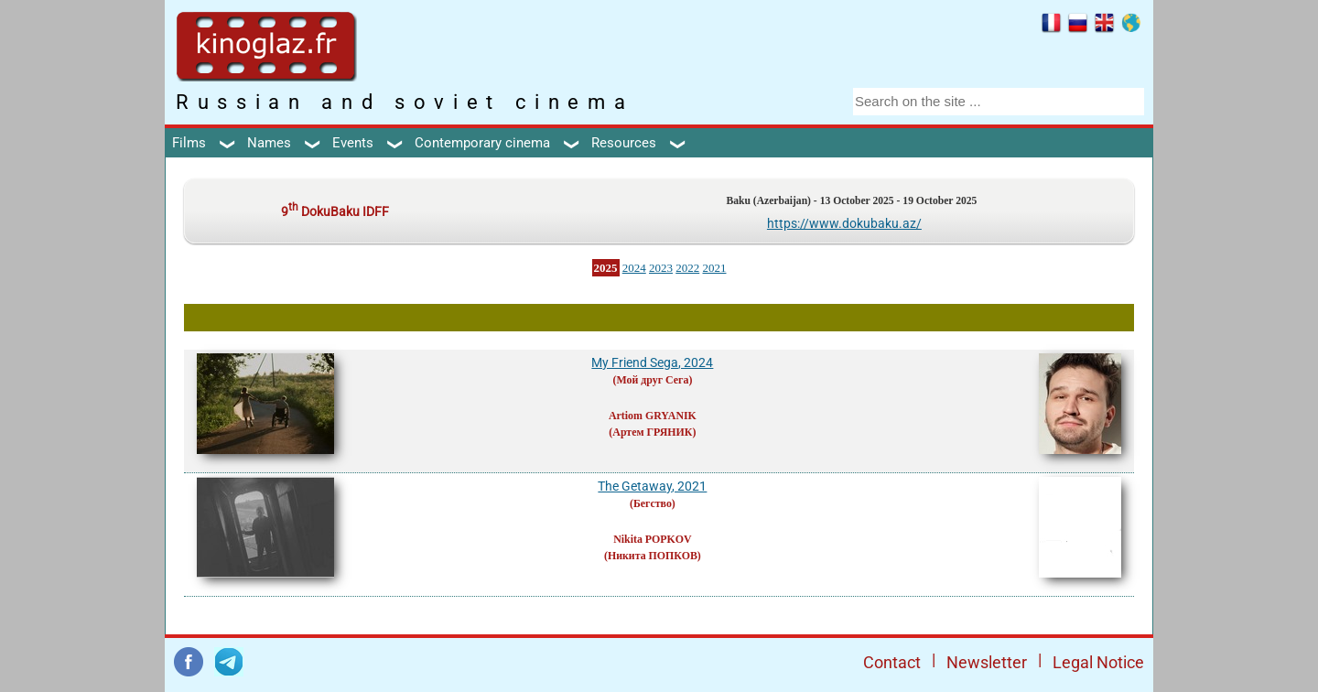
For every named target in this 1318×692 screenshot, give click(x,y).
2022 (687, 268)
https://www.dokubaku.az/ (844, 223)
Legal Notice (1098, 662)
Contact (892, 662)
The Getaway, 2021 (652, 486)
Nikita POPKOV (652, 539)
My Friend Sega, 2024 (652, 362)
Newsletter (986, 662)
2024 (634, 268)
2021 (715, 268)
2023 (661, 268)
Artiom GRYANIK (653, 415)
